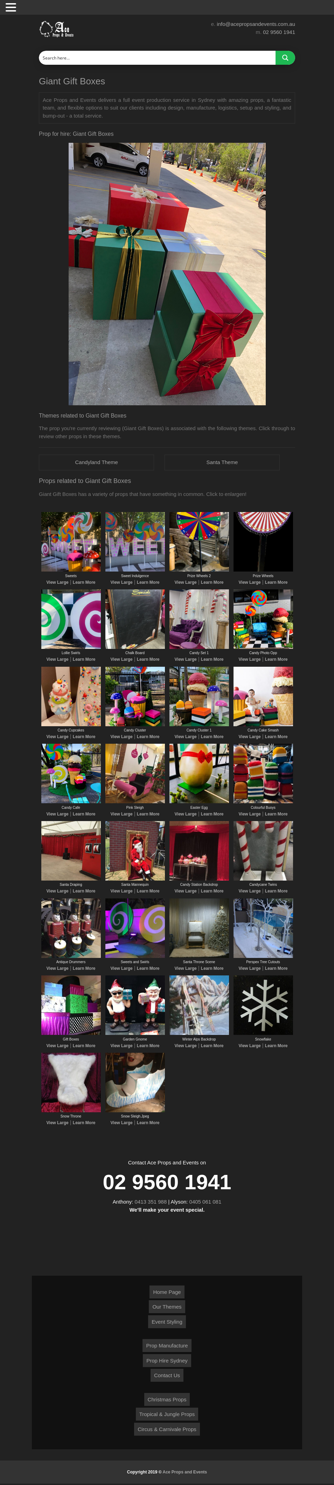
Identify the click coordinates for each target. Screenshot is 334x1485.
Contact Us (167, 1377)
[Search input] (157, 57)
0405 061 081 (205, 1203)
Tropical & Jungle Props (167, 1416)
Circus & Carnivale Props (167, 1431)
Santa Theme (222, 462)
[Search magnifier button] (285, 58)
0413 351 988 (151, 1203)
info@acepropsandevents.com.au (256, 24)
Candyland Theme (96, 462)
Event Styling (167, 1323)
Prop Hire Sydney (167, 1362)
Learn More (84, 582)
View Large (57, 582)
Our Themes (166, 1308)
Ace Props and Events (185, 1473)
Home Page (167, 1293)
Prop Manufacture (167, 1347)
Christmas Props (167, 1401)
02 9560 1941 (279, 32)
